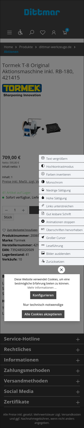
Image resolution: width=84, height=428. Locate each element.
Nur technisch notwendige (43, 304)
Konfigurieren (43, 295)
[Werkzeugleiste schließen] (61, 269)
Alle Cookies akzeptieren (43, 314)
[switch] (61, 158)
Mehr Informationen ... (42, 287)
